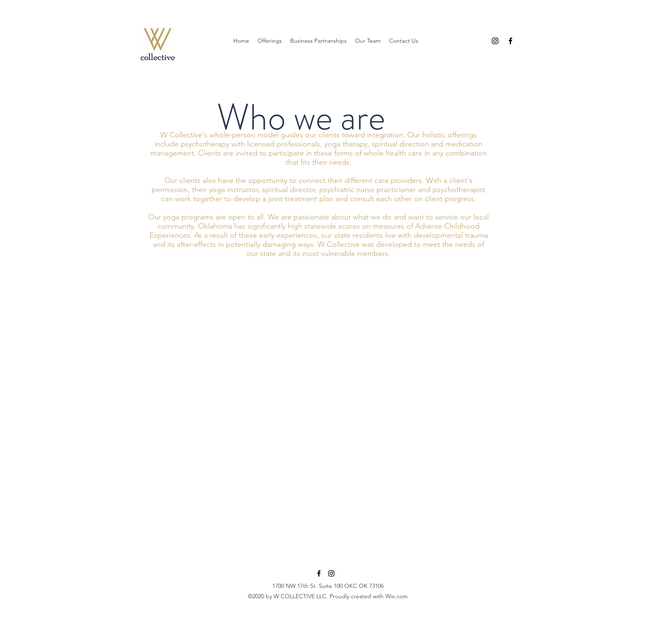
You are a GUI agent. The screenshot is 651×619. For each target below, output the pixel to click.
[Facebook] (510, 41)
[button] (269, 41)
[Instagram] (495, 41)
